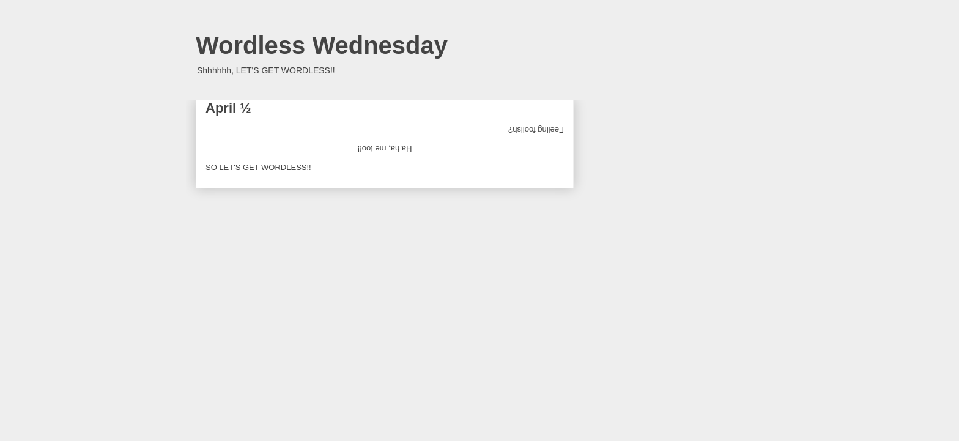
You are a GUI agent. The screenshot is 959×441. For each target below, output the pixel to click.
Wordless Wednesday (322, 45)
